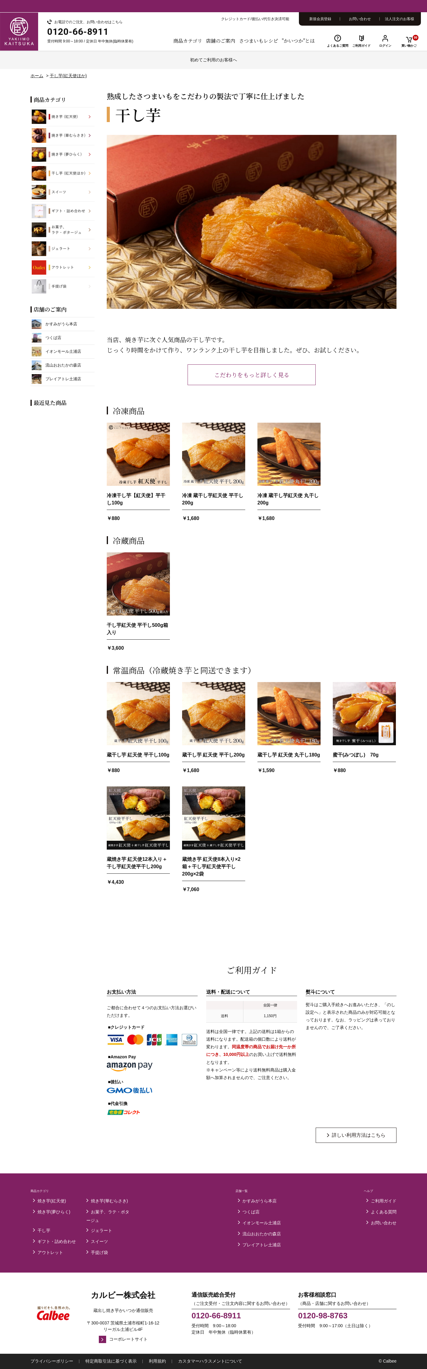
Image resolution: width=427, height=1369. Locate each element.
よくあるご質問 (337, 45)
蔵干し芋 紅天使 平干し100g (138, 754)
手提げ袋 (99, 1252)
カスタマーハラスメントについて (210, 1361)
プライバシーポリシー (51, 1361)
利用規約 (157, 1361)
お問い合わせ (360, 19)
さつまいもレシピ (258, 40)
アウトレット (50, 1252)
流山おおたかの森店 (261, 1233)
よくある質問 (383, 1211)
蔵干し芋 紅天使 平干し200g (213, 754)
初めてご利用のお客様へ (213, 59)
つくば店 (251, 1211)
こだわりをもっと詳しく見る (251, 374)
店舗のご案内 (220, 40)
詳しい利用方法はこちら (359, 1135)
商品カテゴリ (187, 40)
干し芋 (44, 1230)
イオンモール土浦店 (261, 1222)
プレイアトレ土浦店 (261, 1244)
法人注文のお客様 (399, 19)
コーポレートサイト (128, 1339)
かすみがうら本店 (259, 1200)
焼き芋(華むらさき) (109, 1200)
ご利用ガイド (361, 45)
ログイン (385, 45)
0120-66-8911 (216, 1316)
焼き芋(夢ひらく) (54, 1211)
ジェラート (101, 1230)
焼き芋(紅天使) (52, 1200)
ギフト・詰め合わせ (57, 1241)
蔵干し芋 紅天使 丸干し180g (288, 754)
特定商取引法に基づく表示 (111, 1361)
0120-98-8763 (322, 1316)
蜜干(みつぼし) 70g (356, 754)
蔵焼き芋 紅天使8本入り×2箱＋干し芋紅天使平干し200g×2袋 (211, 866)
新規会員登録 (320, 19)
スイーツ (99, 1241)
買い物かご (409, 41)
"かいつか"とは (298, 40)
